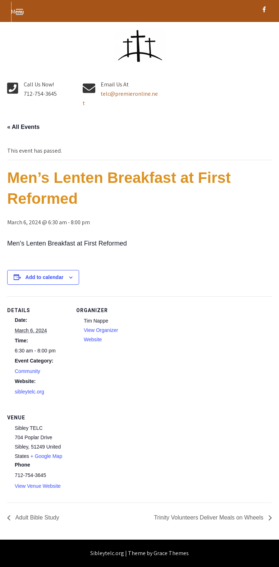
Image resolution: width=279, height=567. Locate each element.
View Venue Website (38, 486)
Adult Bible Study (36, 517)
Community (27, 371)
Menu (17, 11)
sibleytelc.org (29, 392)
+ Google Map (46, 456)
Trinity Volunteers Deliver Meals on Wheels (209, 517)
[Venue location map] (114, 453)
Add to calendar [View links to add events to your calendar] (45, 277)
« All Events (23, 127)
